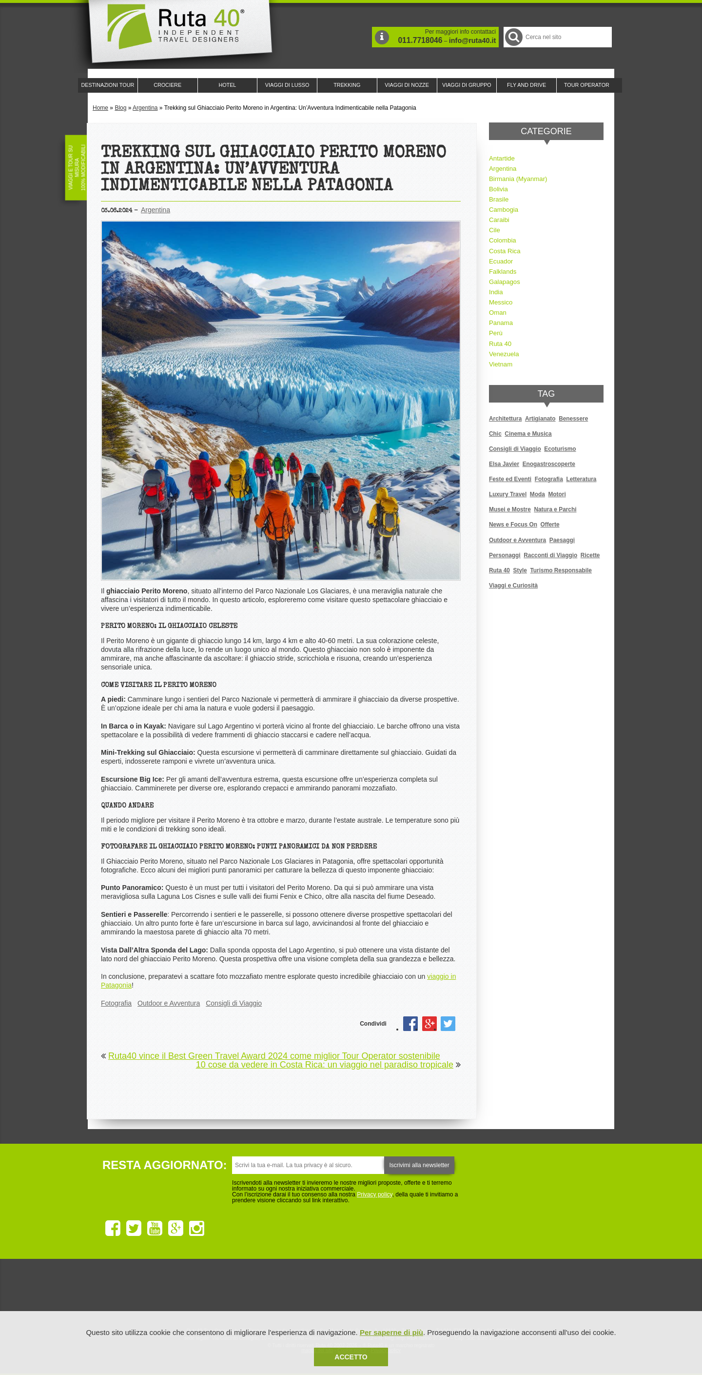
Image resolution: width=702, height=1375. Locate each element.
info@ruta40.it (472, 40)
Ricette (590, 555)
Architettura (505, 418)
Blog (120, 107)
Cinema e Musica (528, 433)
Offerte (550, 524)
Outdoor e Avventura (168, 1003)
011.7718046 (420, 40)
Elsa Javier (504, 464)
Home (100, 107)
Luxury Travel (507, 494)
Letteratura (581, 479)
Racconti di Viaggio (550, 555)
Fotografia (116, 1003)
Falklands (502, 271)
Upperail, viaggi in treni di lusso (403, 1293)
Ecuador (501, 261)
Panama (501, 322)
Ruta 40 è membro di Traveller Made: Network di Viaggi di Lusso (239, 1293)
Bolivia (498, 189)
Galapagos (504, 281)
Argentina (145, 107)
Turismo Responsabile (560, 570)
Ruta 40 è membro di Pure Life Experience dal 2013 (349, 1293)
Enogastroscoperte (549, 464)
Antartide (502, 158)
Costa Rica (505, 251)
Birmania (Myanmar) (518, 178)
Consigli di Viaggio (234, 1003)
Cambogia (503, 209)
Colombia (502, 240)
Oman (498, 312)
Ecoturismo (560, 448)
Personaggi (505, 555)
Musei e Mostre (510, 509)
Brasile (498, 199)
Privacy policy (374, 1194)
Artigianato (540, 418)
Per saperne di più (391, 1332)
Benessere (573, 418)
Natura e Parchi (555, 509)
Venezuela (504, 354)
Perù (496, 333)
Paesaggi (562, 540)
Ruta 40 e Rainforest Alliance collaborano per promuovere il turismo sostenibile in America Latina (294, 1293)
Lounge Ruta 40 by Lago (458, 1293)
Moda (537, 494)
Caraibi (499, 219)
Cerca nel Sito (513, 37)
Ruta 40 (500, 343)
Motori (557, 494)
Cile (494, 230)
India (496, 292)
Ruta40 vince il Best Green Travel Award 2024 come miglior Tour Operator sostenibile (274, 1056)
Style (520, 570)
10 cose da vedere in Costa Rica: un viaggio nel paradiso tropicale (324, 1065)
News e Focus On (513, 524)
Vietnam (500, 364)
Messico (500, 302)
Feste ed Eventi (510, 479)
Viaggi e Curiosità (513, 585)
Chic (495, 433)
